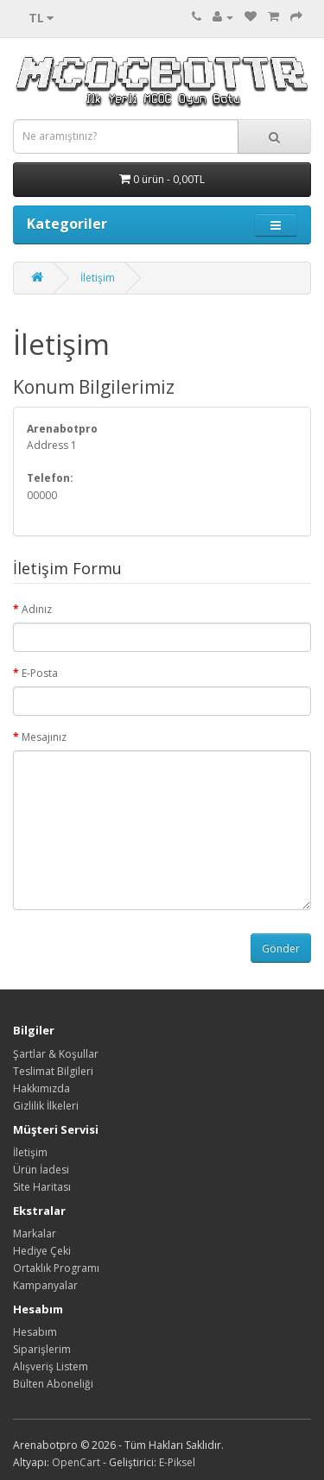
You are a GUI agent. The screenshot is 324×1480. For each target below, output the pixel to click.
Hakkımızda (41, 1088)
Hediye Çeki (42, 1250)
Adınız (37, 609)
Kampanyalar (45, 1285)
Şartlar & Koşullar (55, 1054)
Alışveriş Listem (50, 1366)
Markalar (34, 1233)
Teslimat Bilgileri (53, 1071)
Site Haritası (42, 1187)
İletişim (97, 277)
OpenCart (76, 1462)
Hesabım (35, 1332)
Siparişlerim (42, 1349)
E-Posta (40, 673)
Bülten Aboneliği (53, 1383)
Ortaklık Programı (56, 1268)
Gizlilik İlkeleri (46, 1105)
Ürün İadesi (41, 1169)
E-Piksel (177, 1462)
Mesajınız (44, 737)
